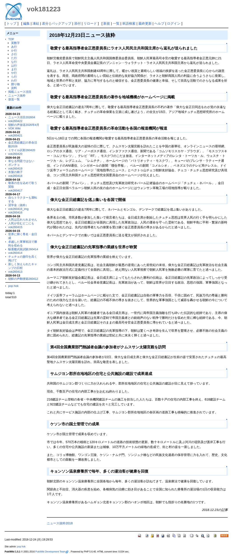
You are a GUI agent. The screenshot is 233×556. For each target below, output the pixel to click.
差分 (45, 23)
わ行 (14, 80)
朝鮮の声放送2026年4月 (23, 124)
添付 (77, 23)
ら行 (14, 76)
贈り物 (15, 84)
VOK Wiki (14, 128)
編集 (26, 23)
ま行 (14, 69)
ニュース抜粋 (17, 95)
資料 (14, 88)
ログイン (173, 23)
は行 (14, 65)
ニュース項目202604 (21, 117)
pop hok (13, 286)
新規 (106, 23)
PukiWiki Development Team (51, 551)
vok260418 (15, 175)
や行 (14, 73)
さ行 (14, 54)
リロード (90, 23)
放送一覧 (14, 99)
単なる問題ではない (21, 161)
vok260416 (15, 212)
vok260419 (15, 168)
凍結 (35, 23)
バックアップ (61, 23)
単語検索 (128, 23)
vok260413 (15, 271)
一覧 (116, 23)
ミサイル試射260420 (21, 150)
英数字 (15, 43)
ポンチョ (14, 164)
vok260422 (15, 121)
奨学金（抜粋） (18, 205)
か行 (14, 50)
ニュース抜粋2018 (60, 523)
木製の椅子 (15, 172)
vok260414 (15, 252)
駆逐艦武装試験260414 (23, 249)
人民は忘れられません (22, 219)
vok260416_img (18, 209)
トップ (11, 23)
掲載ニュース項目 (19, 91)
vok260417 (15, 190)
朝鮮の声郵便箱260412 (23, 278)
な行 (14, 61)
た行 (14, 58)
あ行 (14, 46)
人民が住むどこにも (21, 223)
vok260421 (15, 135)
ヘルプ (159, 23)
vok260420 (15, 154)
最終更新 (145, 23)
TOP (11, 39)
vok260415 (15, 227)
